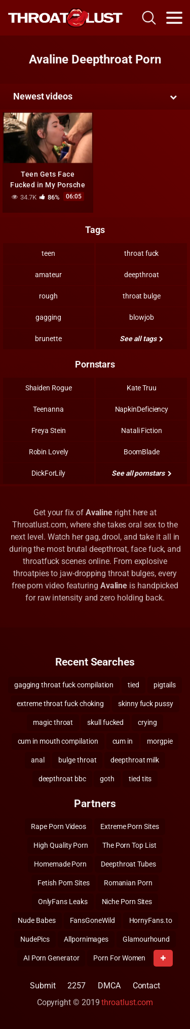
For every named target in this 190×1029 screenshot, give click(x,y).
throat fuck (141, 253)
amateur (48, 275)
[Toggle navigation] (174, 18)
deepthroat (141, 275)
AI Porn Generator (51, 958)
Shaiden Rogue (48, 388)
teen (48, 253)
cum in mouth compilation (58, 741)
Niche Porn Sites (127, 902)
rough (48, 296)
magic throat (53, 722)
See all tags (141, 339)
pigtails (165, 685)
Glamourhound (146, 939)
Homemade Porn (60, 864)
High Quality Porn (60, 845)
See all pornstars (141, 473)
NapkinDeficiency (142, 409)
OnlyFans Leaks (63, 902)
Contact (146, 985)
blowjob (141, 317)
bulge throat (77, 760)
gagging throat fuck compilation (64, 685)
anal (38, 760)
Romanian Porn (128, 883)
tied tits (140, 779)
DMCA (109, 985)
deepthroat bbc (62, 779)
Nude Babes (36, 920)
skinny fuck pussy (145, 704)
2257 (76, 985)
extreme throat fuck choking (60, 704)
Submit (43, 985)
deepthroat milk (134, 760)
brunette (48, 339)
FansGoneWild (92, 920)
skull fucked (105, 722)
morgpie (159, 741)
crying (147, 722)
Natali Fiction (141, 430)
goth (107, 779)
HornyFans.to (150, 920)
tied (133, 685)
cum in (122, 741)
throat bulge (142, 296)
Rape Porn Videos (58, 826)
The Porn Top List (129, 845)
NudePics (35, 939)
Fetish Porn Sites (63, 883)
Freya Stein (48, 430)
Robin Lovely (48, 452)
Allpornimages (86, 939)
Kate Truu (142, 388)
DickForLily (48, 473)
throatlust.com (127, 1002)
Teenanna (48, 409)
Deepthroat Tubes (128, 864)
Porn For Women (119, 958)
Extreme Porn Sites (129, 826)
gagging (48, 317)
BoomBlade (142, 452)
